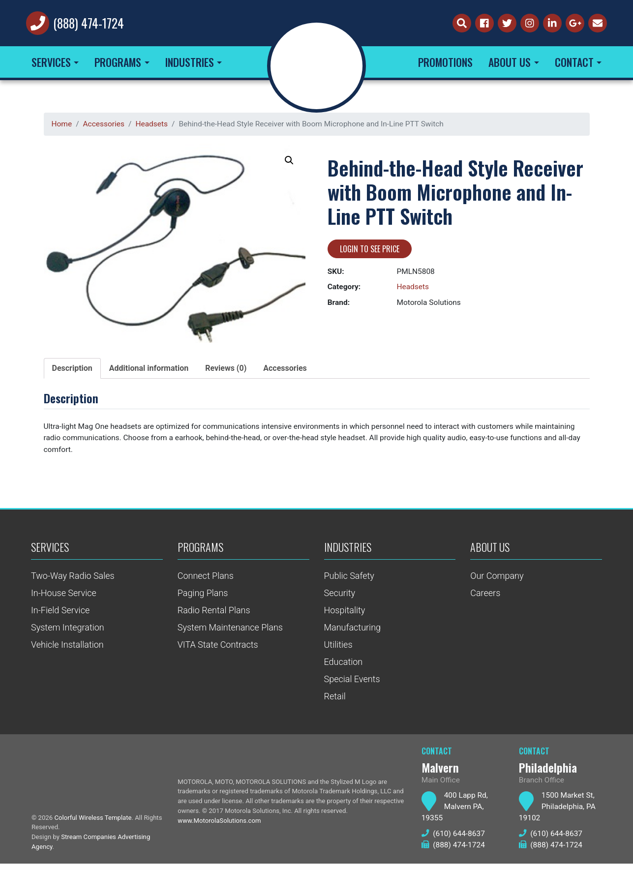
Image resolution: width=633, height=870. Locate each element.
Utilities (338, 649)
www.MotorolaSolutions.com (221, 827)
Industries (189, 64)
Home (62, 126)
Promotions (445, 64)
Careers (485, 598)
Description (72, 371)
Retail (335, 701)
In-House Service (63, 598)
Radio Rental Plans (214, 615)
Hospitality (344, 615)
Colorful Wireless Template (95, 823)
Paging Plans (203, 598)
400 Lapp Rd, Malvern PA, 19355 (455, 812)
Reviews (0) (225, 371)
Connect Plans (206, 580)
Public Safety (349, 580)
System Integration (67, 632)
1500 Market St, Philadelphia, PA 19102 (558, 812)
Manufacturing (352, 632)
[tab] (72, 371)
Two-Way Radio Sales (73, 580)
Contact (574, 64)
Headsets (154, 126)
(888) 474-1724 (90, 24)
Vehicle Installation (67, 649)
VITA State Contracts (218, 649)
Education (343, 666)
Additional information (148, 371)
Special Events (352, 684)
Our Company (496, 580)
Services (51, 64)
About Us (509, 64)
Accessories (105, 126)
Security (340, 598)
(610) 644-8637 (454, 840)
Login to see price (369, 252)
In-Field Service (60, 615)
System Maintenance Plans (230, 632)
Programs (117, 64)
